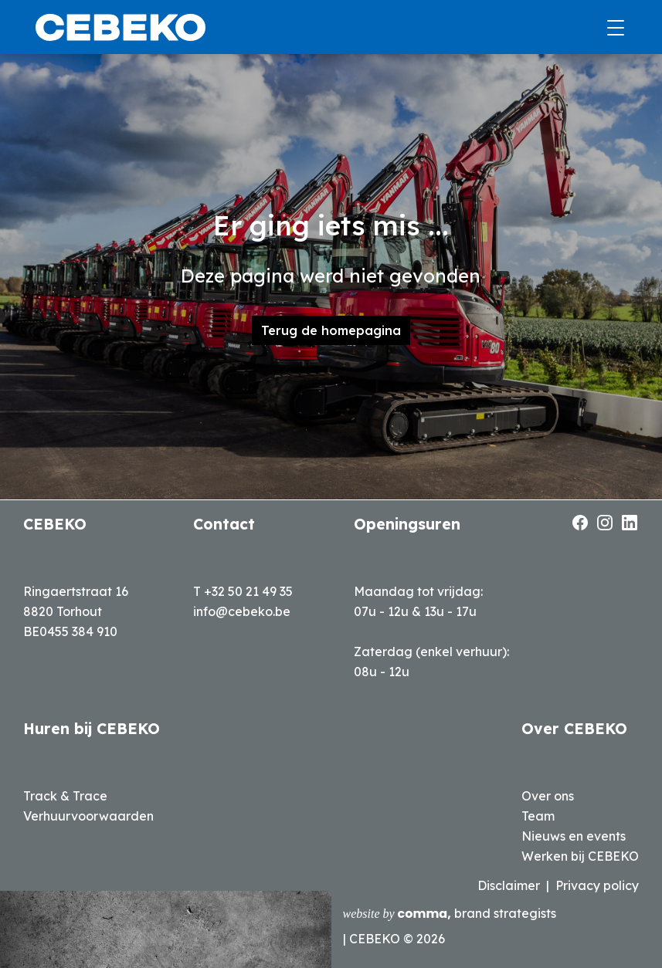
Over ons (547, 796)
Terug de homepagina (331, 330)
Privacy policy (597, 885)
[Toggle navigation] (610, 27)
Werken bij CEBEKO (580, 856)
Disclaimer (508, 885)
